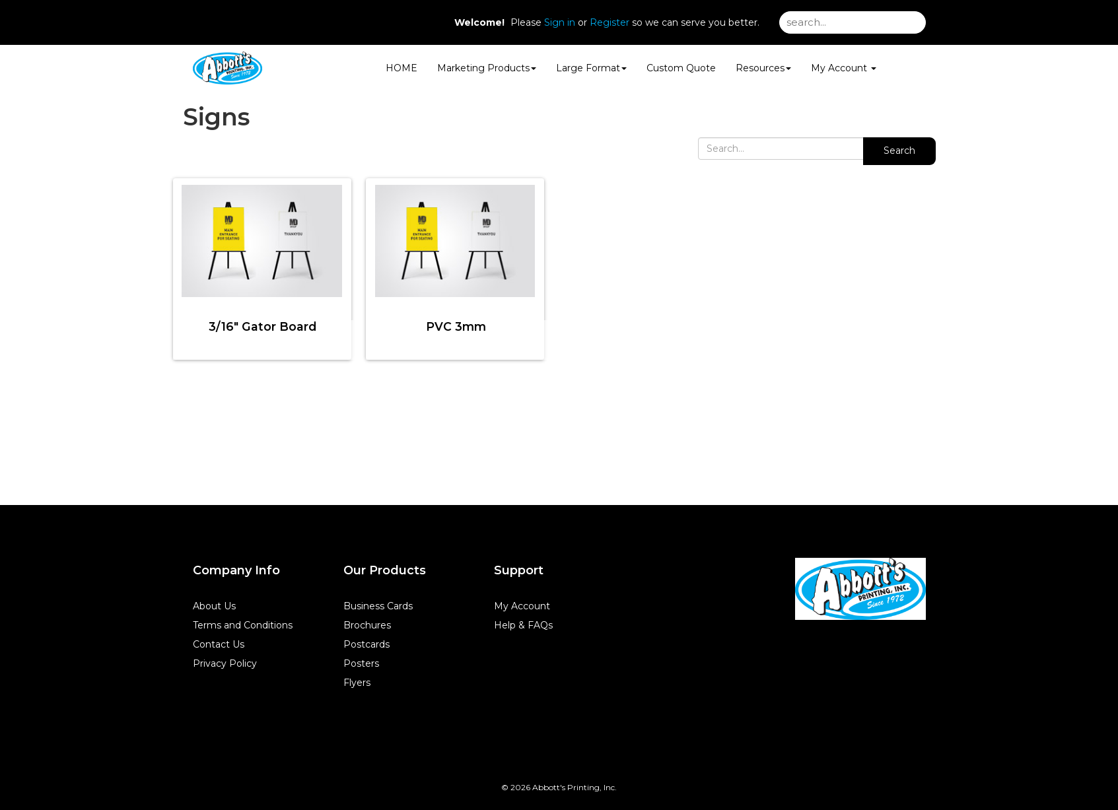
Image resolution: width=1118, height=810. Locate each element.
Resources (763, 68)
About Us (214, 606)
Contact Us (218, 644)
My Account (522, 606)
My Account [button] (843, 68)
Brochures (367, 625)
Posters (361, 663)
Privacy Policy (225, 663)
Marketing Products (486, 68)
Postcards (366, 644)
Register (609, 22)
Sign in (559, 22)
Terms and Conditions (243, 625)
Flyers (356, 683)
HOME (401, 68)
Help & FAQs (523, 625)
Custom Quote (681, 68)
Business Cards (378, 606)
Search (899, 150)
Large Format (591, 68)
